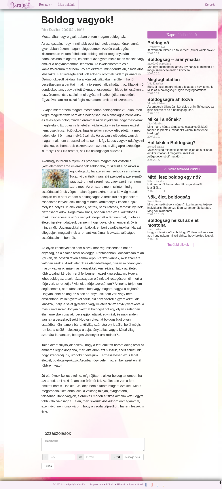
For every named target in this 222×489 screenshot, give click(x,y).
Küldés (48, 466)
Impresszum (96, 484)
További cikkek (181, 245)
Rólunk (110, 484)
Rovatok (45, 4)
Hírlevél (121, 484)
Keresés (210, 4)
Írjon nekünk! (67, 4)
